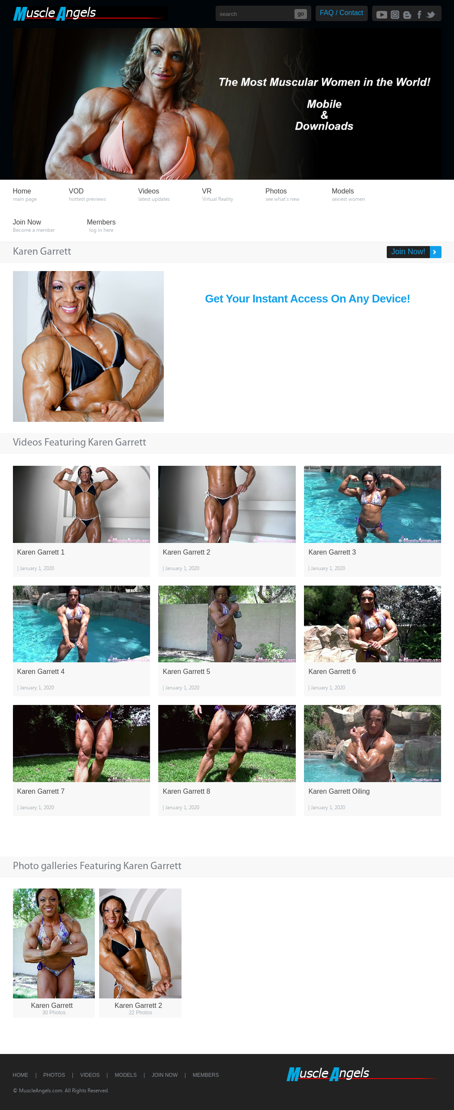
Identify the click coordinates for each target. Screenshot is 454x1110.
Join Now (165, 1075)
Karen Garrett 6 (332, 671)
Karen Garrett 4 (41, 671)
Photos (54, 1075)
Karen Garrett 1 (41, 552)
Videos (90, 1075)
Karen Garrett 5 (186, 671)
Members (206, 1075)
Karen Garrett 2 (186, 552)
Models (126, 1075)
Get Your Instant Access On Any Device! (307, 298)
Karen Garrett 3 (332, 552)
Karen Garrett (52, 1005)
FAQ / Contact (341, 12)
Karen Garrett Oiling (338, 791)
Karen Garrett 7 (41, 791)
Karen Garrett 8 (186, 791)
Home (20, 1075)
